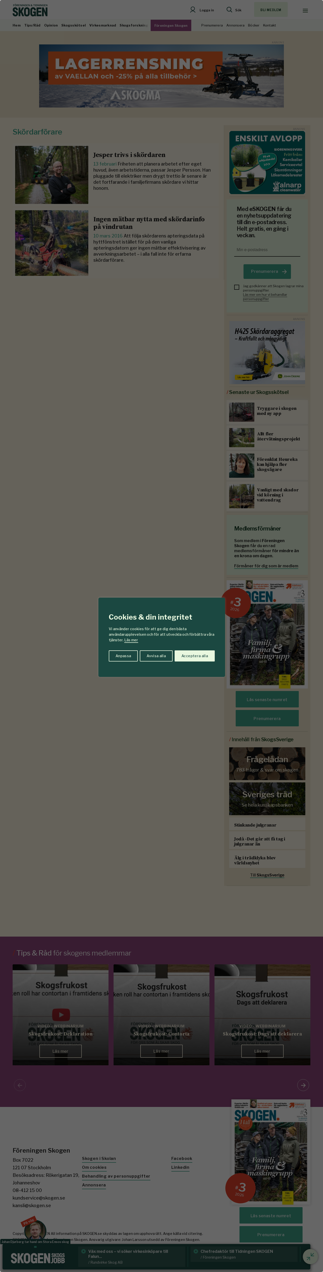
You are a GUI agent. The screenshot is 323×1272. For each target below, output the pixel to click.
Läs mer (131, 640)
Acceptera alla (194, 656)
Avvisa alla (156, 656)
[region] (161, 636)
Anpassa (123, 656)
